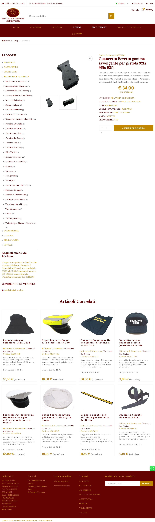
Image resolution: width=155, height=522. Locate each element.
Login (149, 3)
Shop (16, 40)
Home (6, 40)
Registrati (137, 3)
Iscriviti (146, 483)
